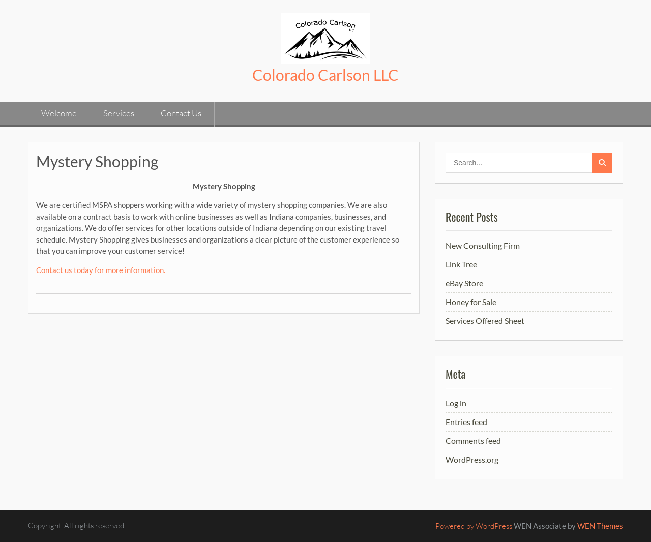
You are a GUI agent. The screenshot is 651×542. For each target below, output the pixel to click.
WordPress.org (472, 459)
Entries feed (466, 422)
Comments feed (473, 440)
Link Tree (461, 264)
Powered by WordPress (473, 526)
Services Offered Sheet (485, 320)
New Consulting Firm (483, 245)
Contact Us (181, 113)
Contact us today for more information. (100, 270)
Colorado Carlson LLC (325, 75)
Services (118, 113)
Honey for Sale (471, 302)
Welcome (59, 113)
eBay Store (464, 283)
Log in (456, 403)
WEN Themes (600, 525)
